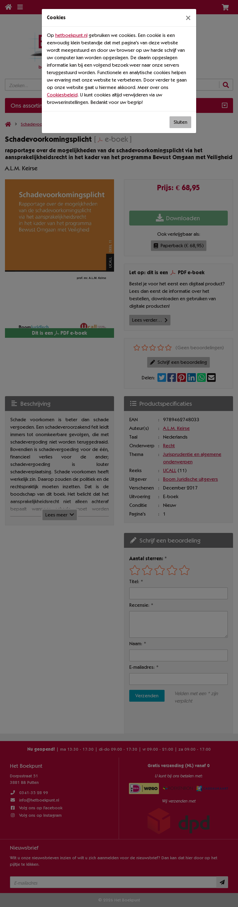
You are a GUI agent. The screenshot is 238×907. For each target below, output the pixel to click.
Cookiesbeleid (62, 95)
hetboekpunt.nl (71, 35)
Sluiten (180, 122)
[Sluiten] (188, 17)
